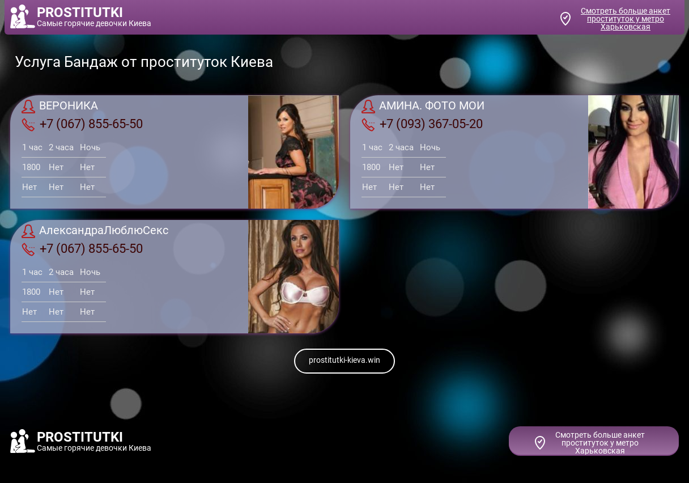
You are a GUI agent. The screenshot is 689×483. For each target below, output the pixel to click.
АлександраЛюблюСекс (95, 231)
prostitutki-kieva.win (344, 360)
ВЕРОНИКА (60, 106)
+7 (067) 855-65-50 (82, 124)
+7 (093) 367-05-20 (422, 124)
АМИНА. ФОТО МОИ (422, 106)
